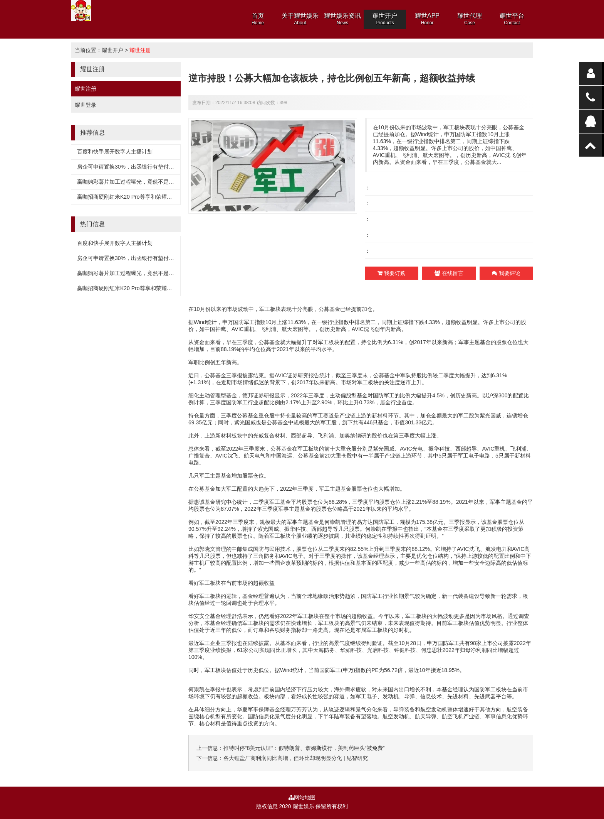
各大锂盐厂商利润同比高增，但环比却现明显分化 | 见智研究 (295, 758)
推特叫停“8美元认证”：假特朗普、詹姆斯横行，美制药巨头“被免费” (303, 748)
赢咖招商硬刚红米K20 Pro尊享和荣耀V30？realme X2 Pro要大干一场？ (162, 197)
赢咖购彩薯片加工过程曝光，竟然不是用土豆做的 (136, 182)
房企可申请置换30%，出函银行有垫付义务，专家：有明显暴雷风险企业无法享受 (174, 167)
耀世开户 (112, 50)
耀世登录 (85, 105)
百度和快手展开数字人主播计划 (115, 152)
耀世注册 (140, 50)
